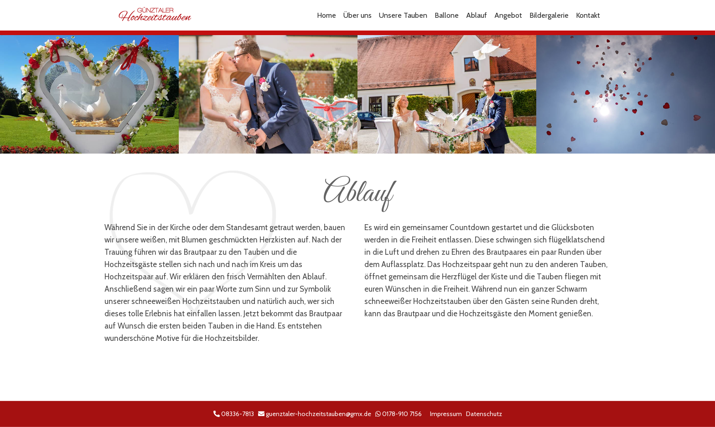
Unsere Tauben (403, 15)
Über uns (357, 15)
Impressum (446, 414)
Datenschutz (484, 414)
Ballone (447, 15)
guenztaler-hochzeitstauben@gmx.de (318, 414)
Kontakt (588, 15)
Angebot (508, 15)
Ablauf (476, 15)
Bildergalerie (549, 15)
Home (326, 15)
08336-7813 (237, 414)
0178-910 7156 (402, 414)
